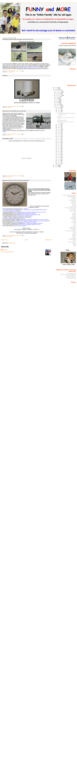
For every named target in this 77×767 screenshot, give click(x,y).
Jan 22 (59, 133)
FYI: (75, 212)
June (57, 99)
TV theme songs (72, 278)
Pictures (74, 234)
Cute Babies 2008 (7, 138)
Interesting (73, 218)
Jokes (74, 221)
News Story (73, 227)
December (59, 90)
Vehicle (74, 243)
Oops (74, 233)
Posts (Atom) (12, 243)
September (59, 95)
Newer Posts (4, 239)
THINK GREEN (72, 239)
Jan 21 (59, 135)
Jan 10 (59, 151)
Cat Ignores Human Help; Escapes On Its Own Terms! (17, 39)
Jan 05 (59, 157)
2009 (56, 89)
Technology (73, 238)
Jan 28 (59, 124)
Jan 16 (59, 142)
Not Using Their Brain (70, 231)
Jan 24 (59, 130)
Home (26, 239)
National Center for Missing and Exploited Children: (68, 275)
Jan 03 (59, 160)
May (57, 101)
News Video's (72, 228)
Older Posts (48, 239)
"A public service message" (69, 195)
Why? (74, 245)
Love (74, 224)
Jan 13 (59, 147)
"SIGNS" (74, 199)
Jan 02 (59, 162)
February (58, 105)
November (59, 92)
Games (74, 215)
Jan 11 (59, 150)
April (57, 102)
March (58, 104)
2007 (56, 166)
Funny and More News (70, 207)
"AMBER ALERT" (71, 196)
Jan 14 (59, 145)
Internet (74, 219)
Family (74, 205)
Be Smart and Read (71, 273)
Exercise (74, 203)
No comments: (18, 70)
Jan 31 (59, 108)
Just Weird (73, 222)
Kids (75, 223)
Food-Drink (73, 206)
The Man (5, 249)
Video (10, 176)
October (58, 93)
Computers (73, 202)
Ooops (74, 232)
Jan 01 (59, 163)
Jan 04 (59, 159)
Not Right (73, 229)
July (57, 98)
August (58, 96)
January (58, 107)
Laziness (4, 75)
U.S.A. (74, 240)
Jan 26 (59, 127)
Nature (74, 226)
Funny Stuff (73, 210)
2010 (56, 87)
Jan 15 (59, 144)
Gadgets (74, 213)
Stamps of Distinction (71, 277)
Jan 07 (59, 156)
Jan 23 (59, 132)
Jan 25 (59, 129)
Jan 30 (59, 110)
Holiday (74, 216)
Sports (74, 237)
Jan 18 (59, 139)
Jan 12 (59, 148)
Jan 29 (59, 111)
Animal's (7, 71)
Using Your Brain (9, 236)
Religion (74, 235)
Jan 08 (59, 154)
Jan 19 (59, 138)
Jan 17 (59, 141)
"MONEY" (73, 197)
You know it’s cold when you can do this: (14, 111)
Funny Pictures (72, 208)
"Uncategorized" (9, 107)
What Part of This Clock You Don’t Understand (15, 180)
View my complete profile (7, 251)
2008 (56, 165)
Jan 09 (59, 153)
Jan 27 (59, 126)
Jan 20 (59, 136)
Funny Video (73, 211)
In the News (11, 71)
